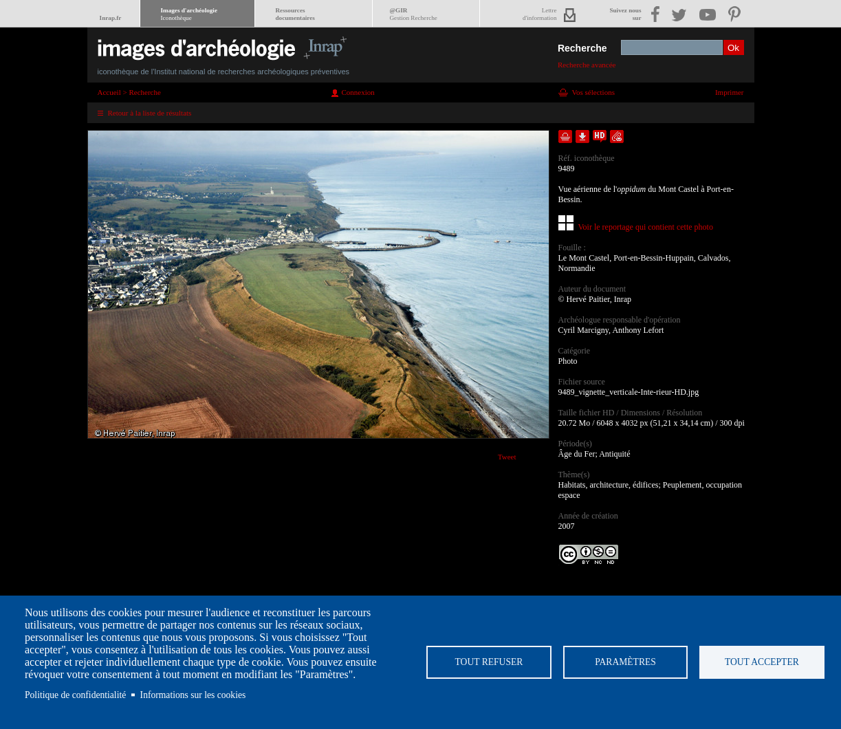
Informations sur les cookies (193, 695)
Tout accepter (762, 662)
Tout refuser (489, 662)
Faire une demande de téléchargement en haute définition (600, 136)
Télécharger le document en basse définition (582, 136)
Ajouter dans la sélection (565, 136)
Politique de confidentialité (75, 695)
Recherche (582, 48)
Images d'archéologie (189, 14)
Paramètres (625, 662)
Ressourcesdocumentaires (295, 14)
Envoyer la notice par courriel (617, 136)
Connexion (358, 92)
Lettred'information (539, 14)
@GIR (413, 14)
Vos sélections (593, 92)
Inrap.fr (111, 17)
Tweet (507, 457)
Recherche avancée (587, 65)
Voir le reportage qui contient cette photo (645, 227)
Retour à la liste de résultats (150, 113)
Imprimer (729, 92)
